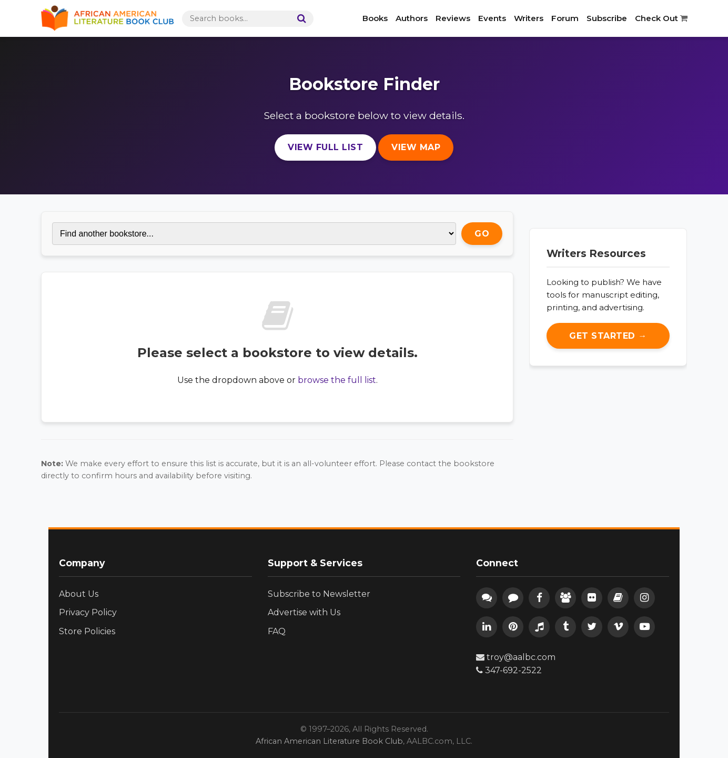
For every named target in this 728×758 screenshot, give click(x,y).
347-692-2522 (509, 670)
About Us (78, 594)
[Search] (299, 18)
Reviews (453, 18)
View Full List (325, 147)
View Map (415, 147)
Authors (412, 18)
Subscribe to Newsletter (319, 594)
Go (481, 234)
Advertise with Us (304, 612)
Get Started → (608, 336)
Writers (528, 18)
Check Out (661, 18)
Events (492, 18)
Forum (565, 18)
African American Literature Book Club (329, 741)
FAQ (277, 631)
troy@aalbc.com (515, 657)
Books (375, 18)
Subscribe (607, 18)
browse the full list (337, 380)
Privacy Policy (88, 612)
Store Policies (87, 631)
